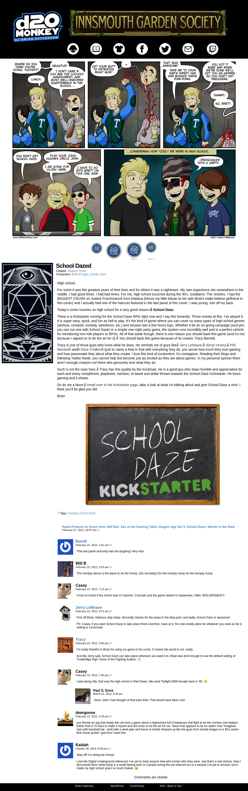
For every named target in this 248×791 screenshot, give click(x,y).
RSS (162, 785)
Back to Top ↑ (175, 785)
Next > (134, 259)
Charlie (94, 274)
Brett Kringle (80, 274)
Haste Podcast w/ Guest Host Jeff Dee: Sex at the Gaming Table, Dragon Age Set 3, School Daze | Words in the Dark (148, 527)
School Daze (87, 513)
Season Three (77, 271)
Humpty (73, 513)
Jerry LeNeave (191, 345)
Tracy (81, 639)
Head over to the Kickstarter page (112, 385)
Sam (103, 274)
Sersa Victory (216, 345)
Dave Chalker (91, 349)
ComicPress (137, 785)
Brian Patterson (84, 785)
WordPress (117, 785)
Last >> (151, 259)
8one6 (81, 541)
